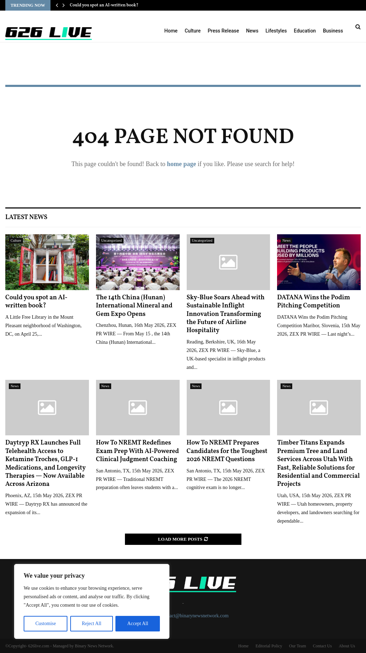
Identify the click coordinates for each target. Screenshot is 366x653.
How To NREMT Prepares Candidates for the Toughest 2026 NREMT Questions (227, 451)
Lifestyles (276, 31)
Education (305, 31)
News (252, 31)
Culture (192, 31)
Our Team (297, 645)
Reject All (91, 623)
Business (333, 31)
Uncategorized (111, 240)
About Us (347, 645)
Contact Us (322, 645)
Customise (45, 623)
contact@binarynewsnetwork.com (194, 615)
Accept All (137, 623)
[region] (91, 602)
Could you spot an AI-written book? (104, 5)
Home (171, 31)
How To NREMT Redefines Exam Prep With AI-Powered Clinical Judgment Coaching (137, 451)
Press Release (223, 31)
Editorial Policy (269, 645)
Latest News (26, 217)
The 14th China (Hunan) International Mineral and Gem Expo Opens (134, 306)
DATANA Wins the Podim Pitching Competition (313, 301)
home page (181, 163)
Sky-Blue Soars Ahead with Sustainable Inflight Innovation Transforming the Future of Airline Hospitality (226, 314)
